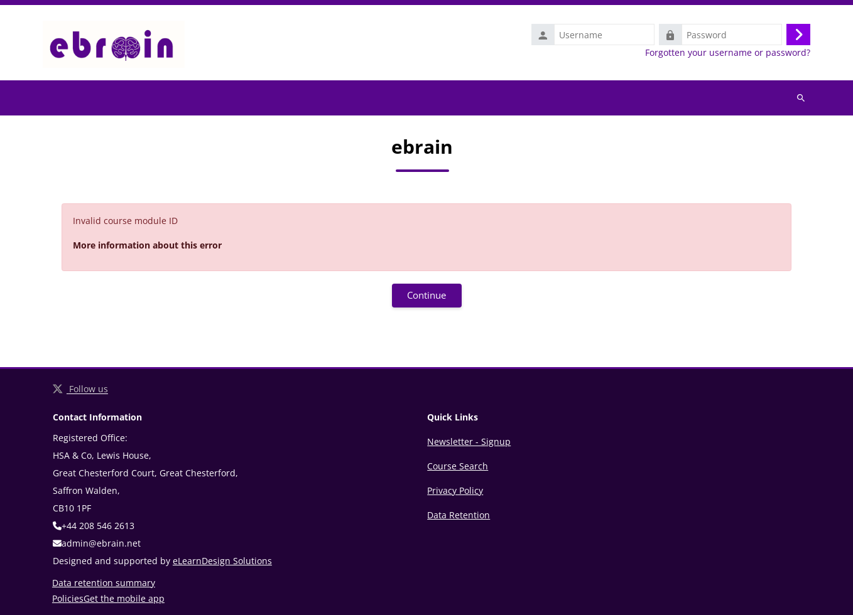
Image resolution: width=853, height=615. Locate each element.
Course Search (457, 466)
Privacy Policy (455, 490)
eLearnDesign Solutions (222, 561)
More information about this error (147, 245)
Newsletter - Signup (469, 441)
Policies (68, 598)
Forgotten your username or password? (727, 52)
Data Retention (458, 515)
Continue (426, 295)
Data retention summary (103, 583)
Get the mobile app (124, 598)
